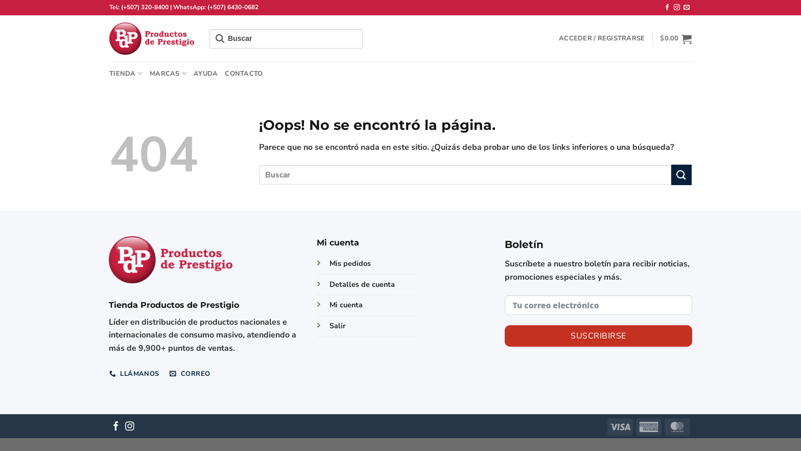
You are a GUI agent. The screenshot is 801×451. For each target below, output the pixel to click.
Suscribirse (598, 336)
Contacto (244, 73)
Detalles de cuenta (362, 284)
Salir (337, 326)
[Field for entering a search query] (286, 39)
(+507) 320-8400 (145, 7)
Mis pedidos (350, 263)
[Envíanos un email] (687, 7)
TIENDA (126, 73)
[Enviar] (681, 175)
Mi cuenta (346, 305)
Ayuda (206, 73)
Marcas (168, 73)
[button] (602, 38)
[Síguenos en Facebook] (667, 7)
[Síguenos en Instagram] (677, 7)
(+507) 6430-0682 (232, 7)
